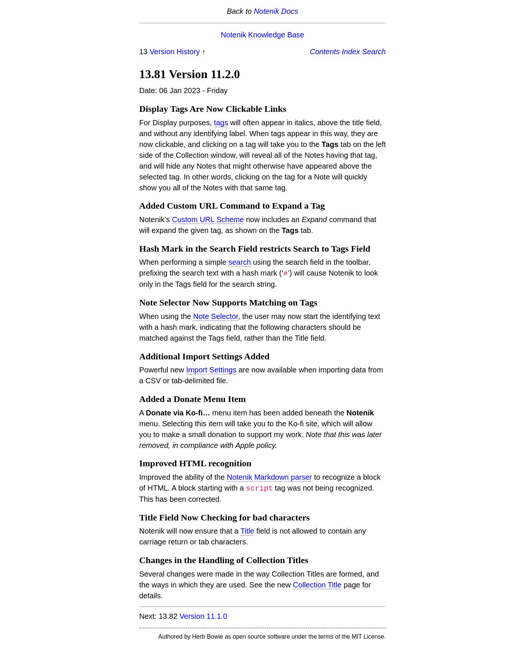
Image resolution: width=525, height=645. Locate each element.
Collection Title (317, 585)
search (239, 262)
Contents (325, 51)
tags (221, 123)
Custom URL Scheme (208, 219)
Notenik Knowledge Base (262, 35)
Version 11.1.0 (203, 616)
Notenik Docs (276, 11)
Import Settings (211, 370)
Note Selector (215, 316)
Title (247, 531)
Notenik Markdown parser (269, 477)
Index (351, 51)
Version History (174, 51)
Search (374, 51)
